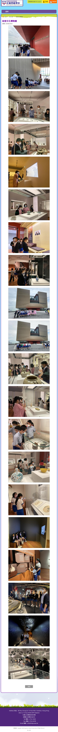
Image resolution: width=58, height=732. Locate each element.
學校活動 (11, 16)
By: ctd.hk (29, 730)
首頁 (5, 16)
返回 (29, 686)
